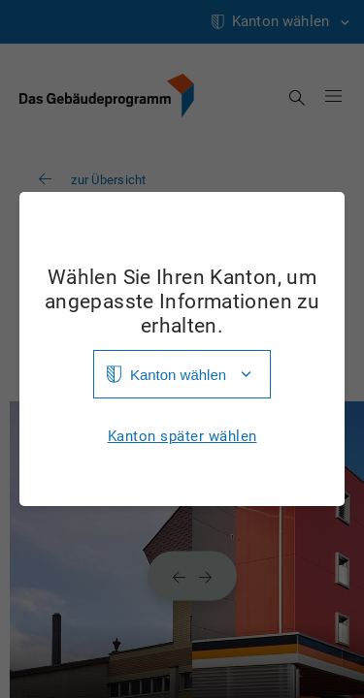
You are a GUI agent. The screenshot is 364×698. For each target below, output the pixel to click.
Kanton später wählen (182, 436)
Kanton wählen (178, 374)
